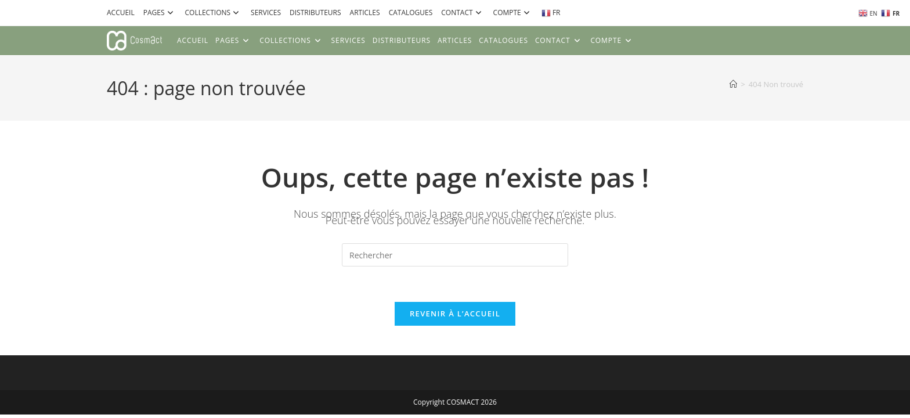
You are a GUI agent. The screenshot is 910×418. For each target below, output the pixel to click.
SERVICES (266, 12)
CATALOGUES (411, 12)
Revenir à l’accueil (455, 313)
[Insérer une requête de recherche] (455, 254)
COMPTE (513, 12)
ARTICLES (365, 12)
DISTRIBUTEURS (315, 12)
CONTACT (462, 12)
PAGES (159, 12)
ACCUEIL (121, 12)
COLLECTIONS (214, 12)
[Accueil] (733, 84)
